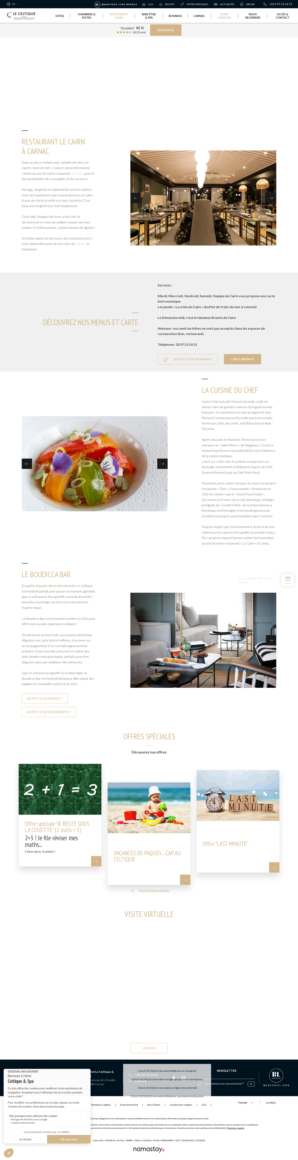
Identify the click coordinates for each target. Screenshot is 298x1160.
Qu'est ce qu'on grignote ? (49, 712)
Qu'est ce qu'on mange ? (188, 359)
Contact (137, 1081)
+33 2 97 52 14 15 (277, 4)
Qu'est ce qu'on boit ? (44, 698)
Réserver (165, 30)
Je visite (149, 1048)
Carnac (81, 244)
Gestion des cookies (181, 1104)
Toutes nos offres (149, 891)
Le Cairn (77, 173)
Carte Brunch (242, 359)
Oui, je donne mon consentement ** (224, 1083)
